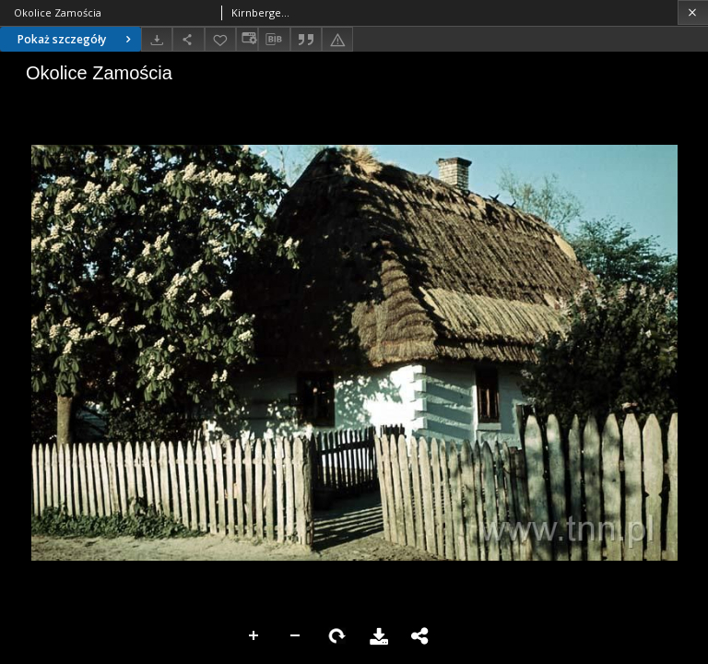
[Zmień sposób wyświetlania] (247, 39)
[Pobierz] (156, 39)
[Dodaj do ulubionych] (220, 39)
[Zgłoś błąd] (337, 39)
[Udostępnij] (188, 39)
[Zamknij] (693, 12)
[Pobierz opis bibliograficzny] (273, 40)
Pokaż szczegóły (77, 39)
